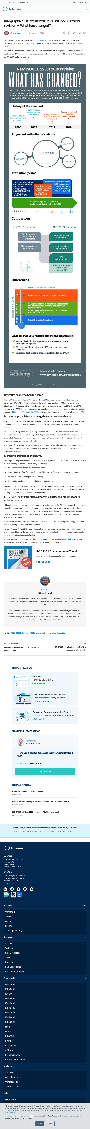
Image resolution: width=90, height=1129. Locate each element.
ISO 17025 (10, 1012)
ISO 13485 (10, 1008)
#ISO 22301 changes (20, 633)
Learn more (38, 684)
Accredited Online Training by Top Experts (50, 698)
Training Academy (13, 930)
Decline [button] (50, 1123)
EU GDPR (9, 1036)
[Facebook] (18, 889)
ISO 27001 (35, 412)
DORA (8, 1031)
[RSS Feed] (31, 889)
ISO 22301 (43, 40)
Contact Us (24, 2)
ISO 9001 (17, 412)
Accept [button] (39, 1123)
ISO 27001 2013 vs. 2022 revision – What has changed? (35, 812)
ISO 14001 (25, 412)
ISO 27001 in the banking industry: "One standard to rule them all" (70, 648)
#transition (61, 633)
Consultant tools (12, 1077)
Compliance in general (15, 1059)
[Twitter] (12, 889)
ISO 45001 (10, 1003)
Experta (8, 926)
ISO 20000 (10, 1017)
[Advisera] (9, 9)
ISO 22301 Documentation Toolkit (59, 539)
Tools (7, 957)
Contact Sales (11, 1082)
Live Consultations (13, 967)
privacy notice (71, 831)
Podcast (9, 962)
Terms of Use (11, 1086)
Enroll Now (42, 701)
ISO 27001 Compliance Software (43, 680)
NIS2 (7, 1027)
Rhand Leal (12, 33)
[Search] (74, 2)
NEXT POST (79, 643)
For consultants (12, 1055)
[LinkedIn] (5, 889)
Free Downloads (12, 953)
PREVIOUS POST (12, 643)
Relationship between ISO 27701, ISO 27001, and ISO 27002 (22, 649)
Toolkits (9, 916)
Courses (9, 921)
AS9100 (9, 1050)
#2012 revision (36, 633)
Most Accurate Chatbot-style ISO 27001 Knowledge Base (53, 715)
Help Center (10, 1099)
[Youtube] (25, 889)
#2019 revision (49, 633)
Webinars (9, 948)
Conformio (10, 912)
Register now (45, 771)
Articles (8, 943)
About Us (9, 1072)
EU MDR (9, 1041)
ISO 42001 (10, 989)
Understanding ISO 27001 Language (27, 791)
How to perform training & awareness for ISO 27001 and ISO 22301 (40, 802)
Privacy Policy (11, 1112)
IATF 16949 (10, 1045)
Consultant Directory (14, 971)
